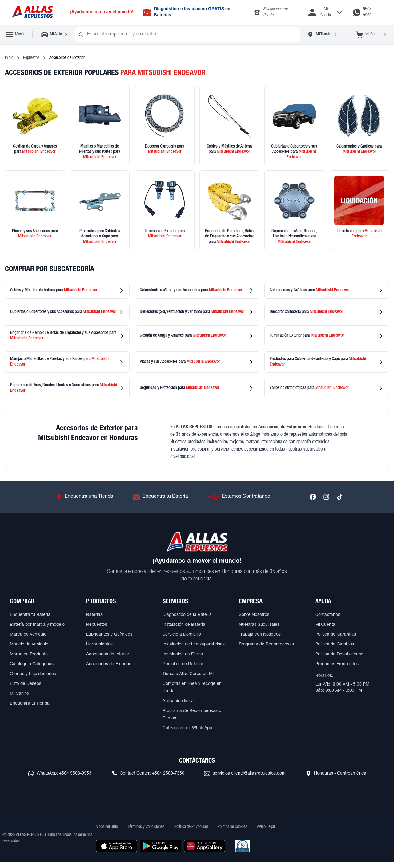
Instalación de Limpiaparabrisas (194, 644)
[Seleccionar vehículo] (55, 34)
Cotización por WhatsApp (187, 728)
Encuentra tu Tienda (30, 704)
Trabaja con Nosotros (260, 635)
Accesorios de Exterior (108, 664)
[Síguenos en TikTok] (340, 497)
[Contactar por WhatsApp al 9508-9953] (367, 12)
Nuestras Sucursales (259, 625)
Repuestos (31, 58)
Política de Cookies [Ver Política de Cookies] (232, 827)
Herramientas (99, 644)
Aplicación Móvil (178, 701)
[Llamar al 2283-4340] (276, 12)
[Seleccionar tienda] (322, 34)
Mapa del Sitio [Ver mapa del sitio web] (107, 827)
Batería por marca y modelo (37, 625)
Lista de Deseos (25, 684)
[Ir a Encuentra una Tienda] (84, 496)
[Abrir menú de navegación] (14, 34)
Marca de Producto (29, 654)
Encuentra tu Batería (30, 615)
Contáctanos (327, 615)
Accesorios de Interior (107, 654)
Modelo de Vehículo (29, 644)
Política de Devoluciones (339, 654)
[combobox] (187, 34)
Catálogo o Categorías (32, 664)
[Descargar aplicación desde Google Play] (160, 846)
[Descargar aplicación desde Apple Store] (116, 846)
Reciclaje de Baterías (183, 664)
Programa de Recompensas (266, 644)
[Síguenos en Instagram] (326, 497)
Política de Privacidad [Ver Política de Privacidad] (191, 827)
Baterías (94, 615)
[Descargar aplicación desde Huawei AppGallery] (204, 846)
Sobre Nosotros (254, 615)
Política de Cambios (334, 644)
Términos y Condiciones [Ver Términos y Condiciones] (146, 827)
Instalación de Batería (184, 625)
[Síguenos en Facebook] (313, 497)
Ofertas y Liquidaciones (33, 674)
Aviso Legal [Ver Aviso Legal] (266, 827)
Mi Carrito (19, 694)
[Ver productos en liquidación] (359, 210)
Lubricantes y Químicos (109, 635)
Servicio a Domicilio (182, 635)
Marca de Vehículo (28, 635)
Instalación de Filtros (183, 654)
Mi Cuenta (325, 625)
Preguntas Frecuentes (337, 664)
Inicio (9, 58)
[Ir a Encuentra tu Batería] (160, 496)
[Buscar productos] (80, 34)
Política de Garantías (335, 635)
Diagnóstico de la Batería (187, 615)
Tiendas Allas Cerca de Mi (188, 674)
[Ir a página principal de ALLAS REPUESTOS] (32, 12)
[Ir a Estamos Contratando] (239, 496)
